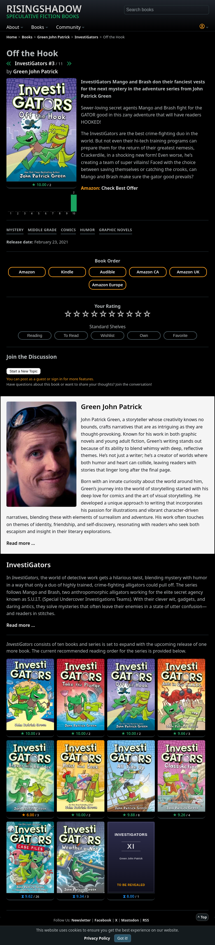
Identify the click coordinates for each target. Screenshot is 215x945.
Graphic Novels (115, 229)
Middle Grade (42, 229)
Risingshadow (43, 11)
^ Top (202, 917)
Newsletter (81, 920)
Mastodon (130, 920)
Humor (87, 229)
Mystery (15, 229)
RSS (146, 920)
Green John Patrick (35, 71)
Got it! (122, 938)
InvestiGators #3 (35, 63)
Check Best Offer (119, 188)
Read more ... (20, 543)
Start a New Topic (24, 371)
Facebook (103, 920)
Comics (68, 229)
